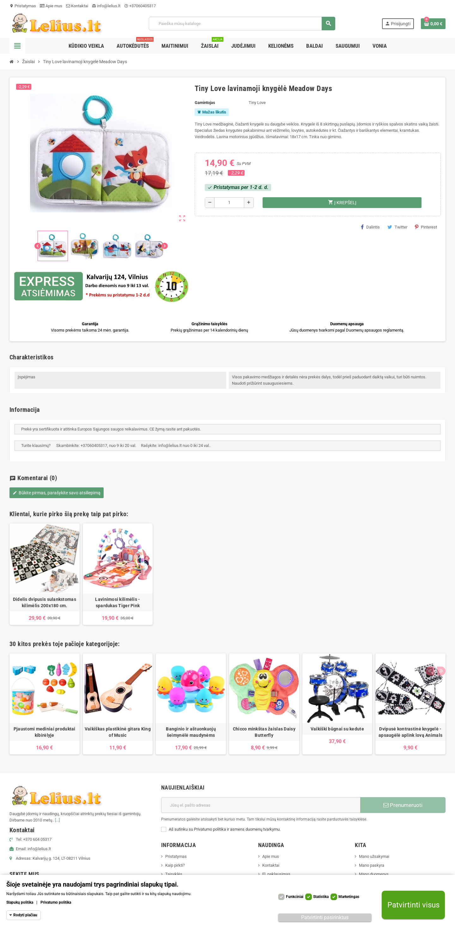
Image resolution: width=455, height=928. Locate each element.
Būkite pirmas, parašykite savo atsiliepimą (56, 492)
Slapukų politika (19, 902)
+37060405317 (140, 5)
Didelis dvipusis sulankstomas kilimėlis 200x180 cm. (44, 602)
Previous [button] (429, 642)
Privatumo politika (55, 902)
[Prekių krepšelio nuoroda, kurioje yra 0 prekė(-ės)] (433, 23)
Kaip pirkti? (175, 865)
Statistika (321, 896)
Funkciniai (294, 896)
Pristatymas (22, 5)
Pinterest (426, 226)
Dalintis (370, 226)
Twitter (397, 226)
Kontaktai (77, 5)
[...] (57, 820)
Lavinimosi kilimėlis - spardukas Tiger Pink (117, 602)
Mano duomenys (374, 874)
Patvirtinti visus (413, 905)
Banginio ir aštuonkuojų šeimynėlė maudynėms (190, 732)
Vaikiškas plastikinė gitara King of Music (118, 732)
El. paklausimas (276, 874)
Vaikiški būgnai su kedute (337, 728)
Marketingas (348, 896)
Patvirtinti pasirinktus (325, 917)
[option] (44, 574)
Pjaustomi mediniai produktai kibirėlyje (45, 732)
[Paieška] (242, 23)
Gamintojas (205, 102)
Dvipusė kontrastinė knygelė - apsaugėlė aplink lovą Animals (410, 732)
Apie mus (51, 5)
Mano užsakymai (374, 856)
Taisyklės (173, 874)
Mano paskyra (371, 865)
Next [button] (439, 642)
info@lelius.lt (106, 5)
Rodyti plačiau (25, 915)
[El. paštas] (260, 805)
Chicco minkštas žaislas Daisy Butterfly (264, 732)
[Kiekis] (229, 203)
